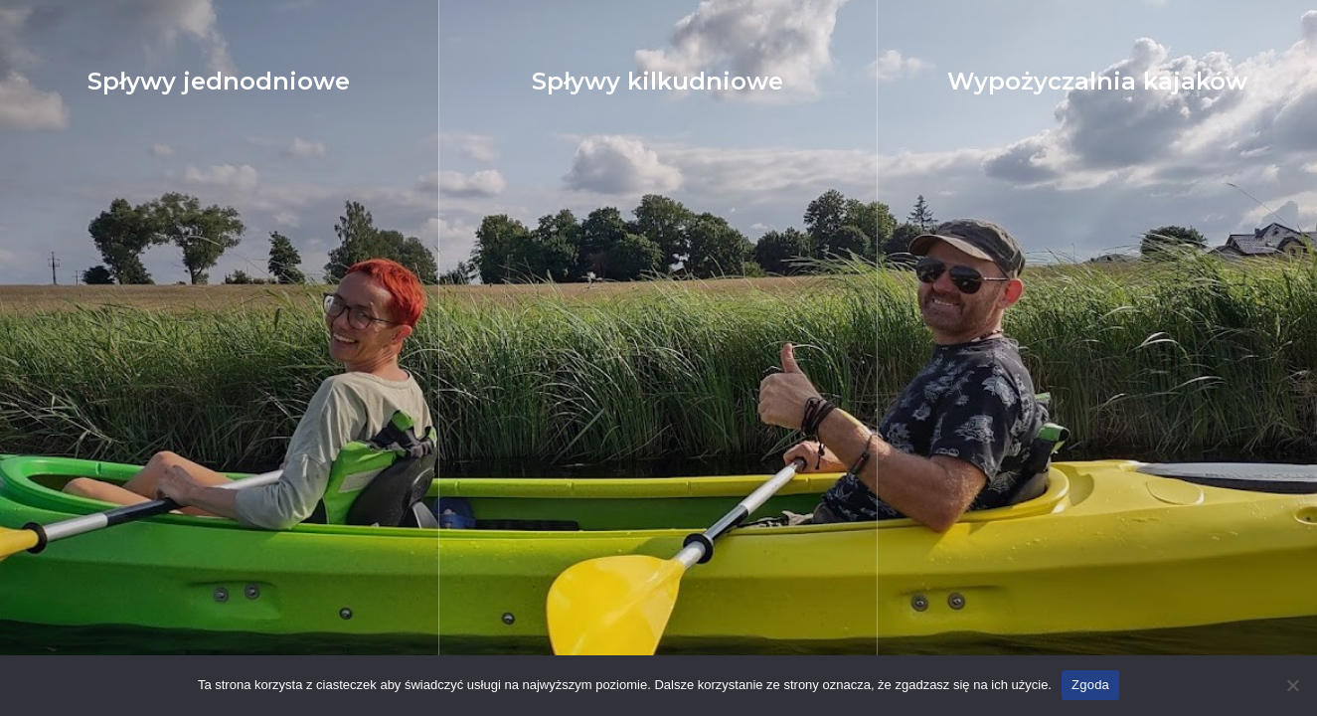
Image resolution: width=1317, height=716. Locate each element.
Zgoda (1090, 684)
